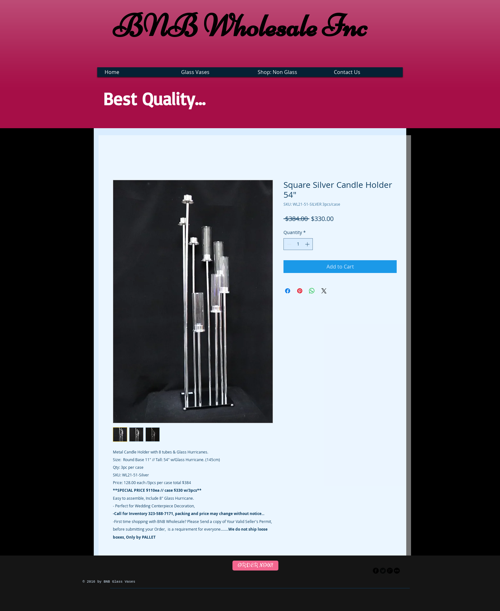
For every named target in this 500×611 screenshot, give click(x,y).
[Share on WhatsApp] (312, 291)
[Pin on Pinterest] (300, 291)
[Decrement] (288, 244)
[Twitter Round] (383, 571)
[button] (212, 72)
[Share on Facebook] (287, 291)
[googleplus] (390, 571)
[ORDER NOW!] (255, 566)
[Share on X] (324, 291)
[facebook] (376, 571)
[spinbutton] (298, 244)
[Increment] (308, 244)
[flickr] (397, 571)
